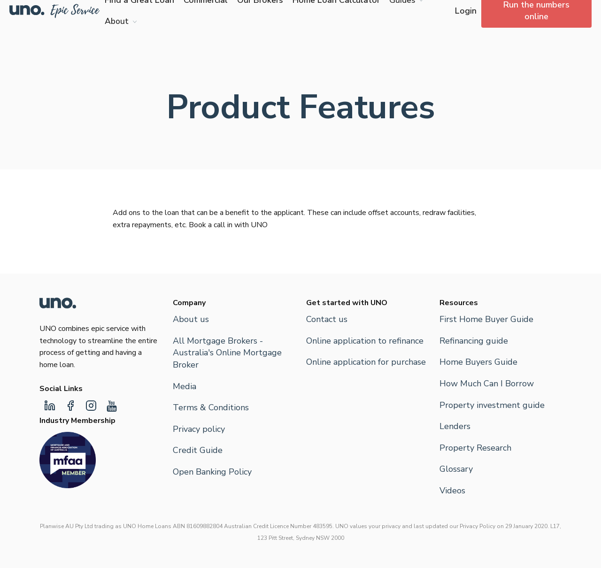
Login (466, 10)
